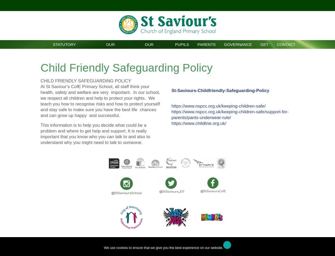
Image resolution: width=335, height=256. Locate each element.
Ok (227, 245)
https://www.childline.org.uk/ (198, 123)
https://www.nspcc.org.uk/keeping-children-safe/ (218, 106)
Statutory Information (64, 45)
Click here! (167, 5)
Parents (206, 44)
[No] (328, 248)
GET (264, 44)
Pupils (182, 44)
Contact (286, 44)
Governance (238, 44)
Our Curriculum (149, 45)
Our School (110, 45)
